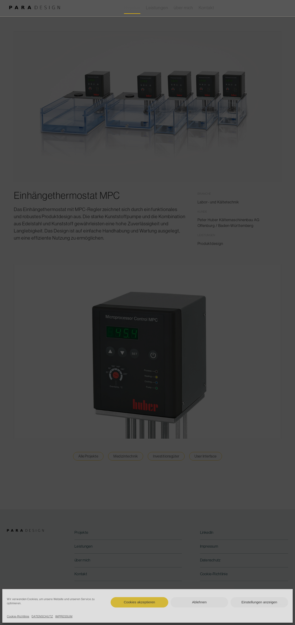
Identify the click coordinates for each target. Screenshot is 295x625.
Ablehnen (199, 602)
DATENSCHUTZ (42, 616)
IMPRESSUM (64, 616)
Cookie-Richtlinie (18, 616)
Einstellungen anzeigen (259, 602)
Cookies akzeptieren (139, 602)
